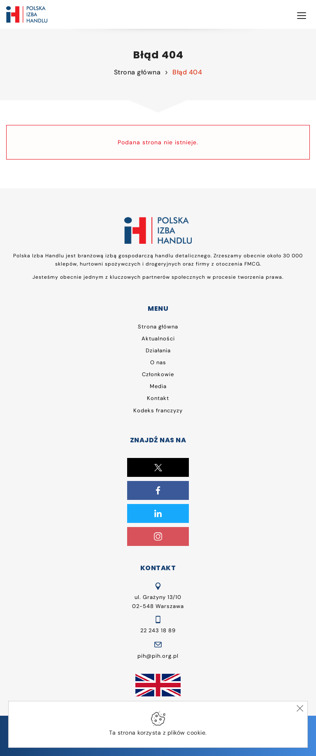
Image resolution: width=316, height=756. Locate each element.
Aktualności (158, 338)
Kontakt (158, 398)
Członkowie (158, 374)
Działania (158, 350)
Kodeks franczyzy (158, 410)
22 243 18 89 (158, 630)
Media (158, 386)
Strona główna (137, 72)
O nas (158, 362)
